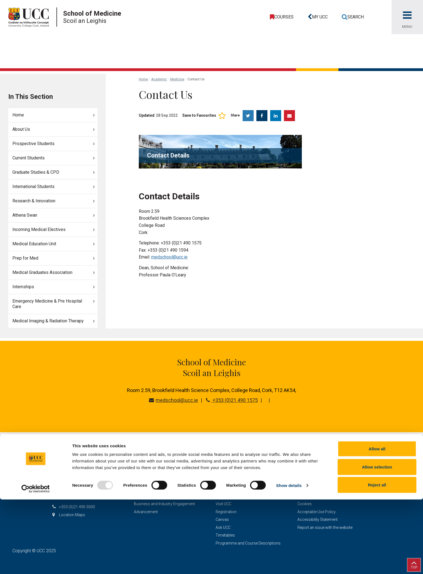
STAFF (221, 472)
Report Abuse (309, 488)
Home (18, 115)
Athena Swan (24, 215)
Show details (289, 559)
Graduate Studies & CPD (35, 172)
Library (221, 496)
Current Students (28, 157)
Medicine (177, 79)
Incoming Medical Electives (39, 229)
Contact (223, 488)
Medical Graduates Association (42, 272)
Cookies (304, 504)
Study (139, 472)
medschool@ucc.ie (169, 257)
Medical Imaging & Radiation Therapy (48, 320)
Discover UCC (146, 488)
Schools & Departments (154, 496)
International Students (33, 186)
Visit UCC (223, 504)
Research (142, 480)
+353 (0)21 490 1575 (232, 400)
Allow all (377, 523)
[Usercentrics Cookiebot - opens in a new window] (36, 563)
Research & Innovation (33, 200)
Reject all (377, 559)
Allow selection (377, 541)
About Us (21, 129)
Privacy (303, 496)
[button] (317, 17)
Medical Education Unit (34, 243)
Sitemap (304, 472)
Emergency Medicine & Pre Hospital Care (47, 303)
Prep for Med (25, 258)
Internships (23, 286)
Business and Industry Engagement (164, 504)
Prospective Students (33, 143)
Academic (159, 79)
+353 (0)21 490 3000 (77, 507)
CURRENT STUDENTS (235, 480)
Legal (302, 480)
